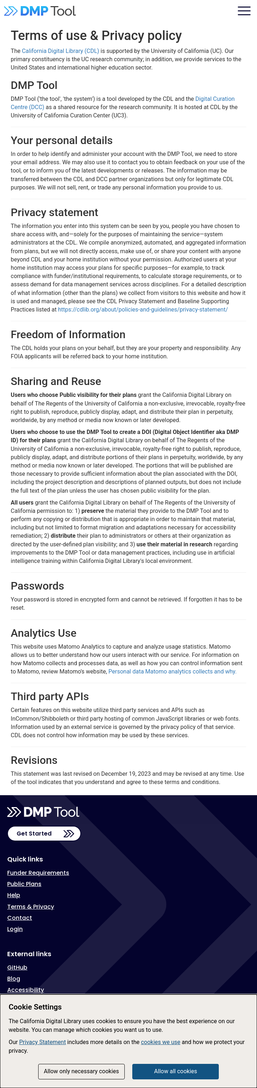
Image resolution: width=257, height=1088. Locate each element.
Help (13, 895)
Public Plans (24, 884)
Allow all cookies (175, 1071)
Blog (13, 979)
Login (15, 929)
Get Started (34, 833)
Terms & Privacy (30, 907)
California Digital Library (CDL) (60, 51)
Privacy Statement (42, 1042)
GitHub (17, 967)
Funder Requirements (38, 873)
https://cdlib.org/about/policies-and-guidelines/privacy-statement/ (143, 309)
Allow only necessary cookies (81, 1071)
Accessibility (25, 990)
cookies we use (160, 1042)
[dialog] (128, 1041)
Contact (19, 918)
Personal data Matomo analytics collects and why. (172, 671)
